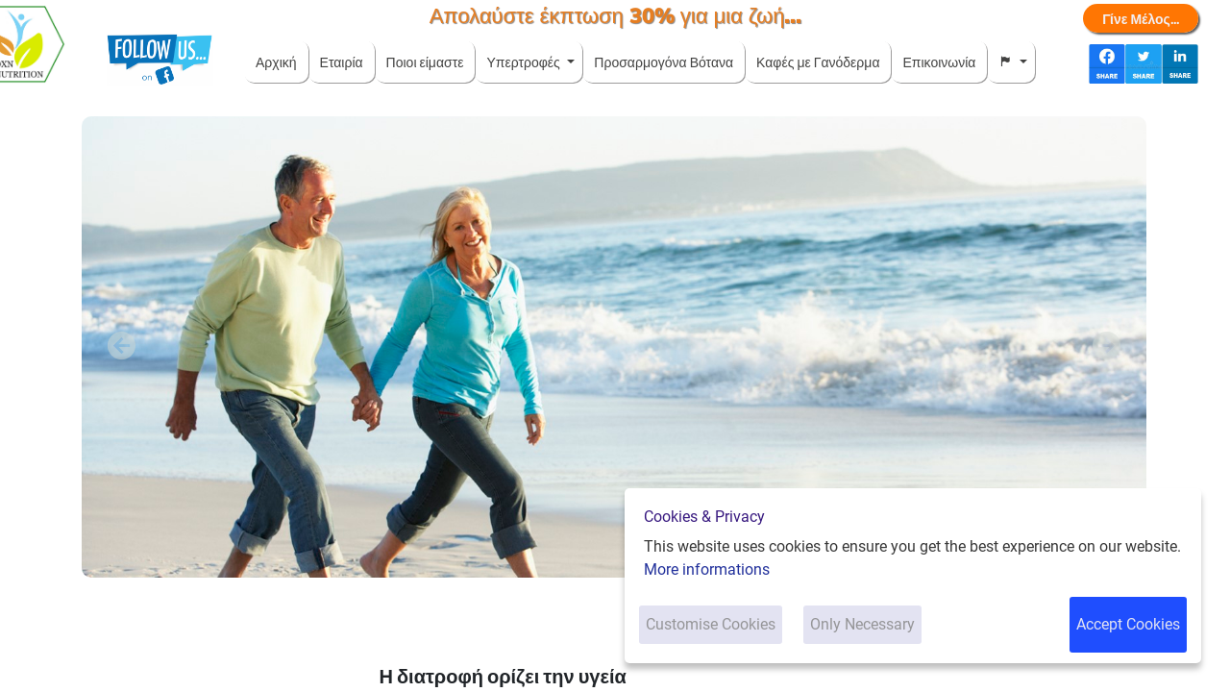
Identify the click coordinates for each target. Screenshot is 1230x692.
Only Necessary (862, 624)
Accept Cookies (1128, 624)
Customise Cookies (710, 624)
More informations (707, 569)
